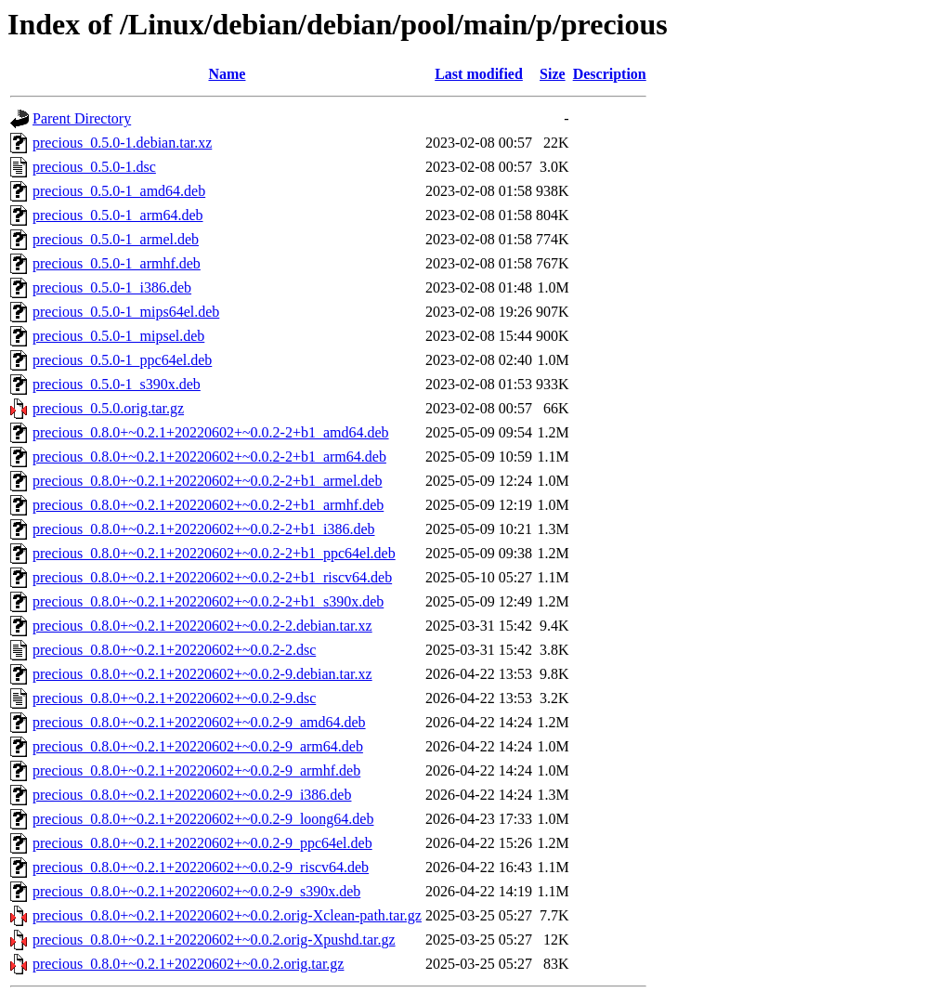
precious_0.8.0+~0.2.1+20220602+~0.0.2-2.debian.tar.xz (202, 625)
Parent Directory (82, 118)
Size (553, 74)
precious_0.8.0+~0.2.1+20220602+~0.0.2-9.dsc (174, 698)
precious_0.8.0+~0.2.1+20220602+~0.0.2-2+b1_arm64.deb (209, 456)
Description (609, 74)
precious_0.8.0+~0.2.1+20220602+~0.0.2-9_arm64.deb (198, 746)
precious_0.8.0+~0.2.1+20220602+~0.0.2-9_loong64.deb (203, 819)
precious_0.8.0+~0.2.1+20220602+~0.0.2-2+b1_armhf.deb (208, 505)
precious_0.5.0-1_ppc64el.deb (122, 360)
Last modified (479, 74)
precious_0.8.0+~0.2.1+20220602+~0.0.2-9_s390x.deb (196, 891)
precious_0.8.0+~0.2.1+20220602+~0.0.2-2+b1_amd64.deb (211, 432)
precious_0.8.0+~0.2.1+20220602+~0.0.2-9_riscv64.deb (201, 867)
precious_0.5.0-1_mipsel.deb (118, 336)
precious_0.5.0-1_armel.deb (116, 239)
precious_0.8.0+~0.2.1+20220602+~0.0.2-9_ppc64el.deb (202, 843)
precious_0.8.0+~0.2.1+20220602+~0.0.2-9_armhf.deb (196, 770)
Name (226, 74)
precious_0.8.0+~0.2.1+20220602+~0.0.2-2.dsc (174, 650)
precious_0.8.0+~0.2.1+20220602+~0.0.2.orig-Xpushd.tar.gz (214, 939)
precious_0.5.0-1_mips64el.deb (126, 312)
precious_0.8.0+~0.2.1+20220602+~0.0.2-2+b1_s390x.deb (208, 601)
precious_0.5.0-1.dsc (94, 167)
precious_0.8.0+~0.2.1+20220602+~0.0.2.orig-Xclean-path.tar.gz (227, 915)
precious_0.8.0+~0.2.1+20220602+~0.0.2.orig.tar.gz (188, 964)
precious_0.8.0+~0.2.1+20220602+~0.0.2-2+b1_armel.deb (207, 481)
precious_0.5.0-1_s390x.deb (117, 384)
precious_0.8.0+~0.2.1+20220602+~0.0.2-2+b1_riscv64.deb (212, 577)
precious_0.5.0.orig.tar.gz (108, 408)
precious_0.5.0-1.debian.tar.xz (122, 142)
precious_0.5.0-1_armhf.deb (117, 263)
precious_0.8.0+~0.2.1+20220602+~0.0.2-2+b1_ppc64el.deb (214, 553)
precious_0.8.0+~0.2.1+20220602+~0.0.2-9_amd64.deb (199, 722)
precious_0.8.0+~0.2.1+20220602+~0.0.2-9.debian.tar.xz (202, 674)
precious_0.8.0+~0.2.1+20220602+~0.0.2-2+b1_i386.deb (203, 529)
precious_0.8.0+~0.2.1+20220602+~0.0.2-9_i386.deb (192, 795)
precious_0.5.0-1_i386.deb (112, 287)
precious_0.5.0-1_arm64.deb (118, 215)
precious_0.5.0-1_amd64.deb (119, 191)
